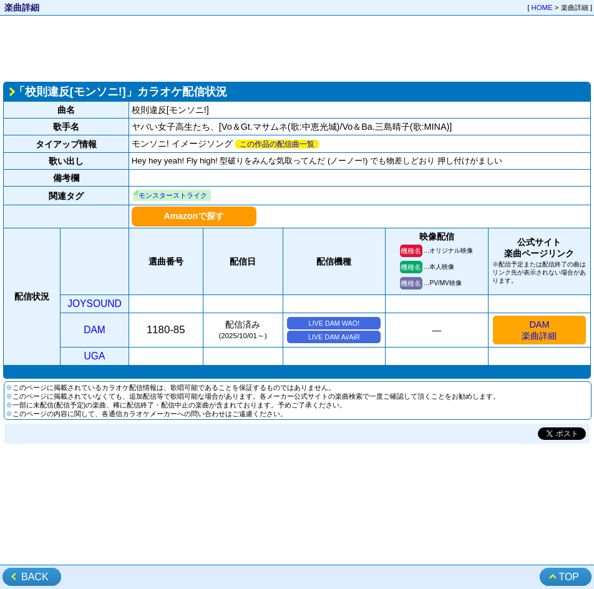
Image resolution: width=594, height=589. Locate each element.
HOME (542, 7)
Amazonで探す (194, 216)
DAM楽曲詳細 (539, 330)
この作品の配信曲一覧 (277, 144)
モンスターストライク (173, 195)
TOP (568, 577)
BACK (35, 577)
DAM (94, 329)
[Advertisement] (297, 47)
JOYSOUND (94, 303)
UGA (94, 356)
